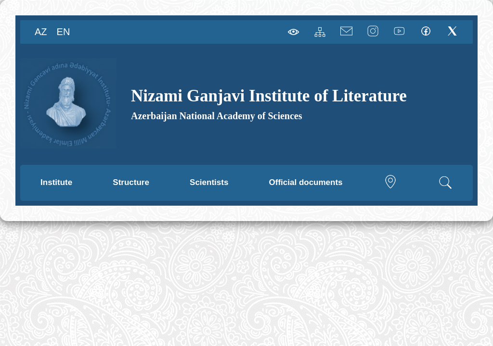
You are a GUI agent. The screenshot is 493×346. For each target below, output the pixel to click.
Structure (131, 182)
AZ (41, 31)
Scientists (209, 182)
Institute (56, 182)
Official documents (306, 182)
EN (63, 31)
